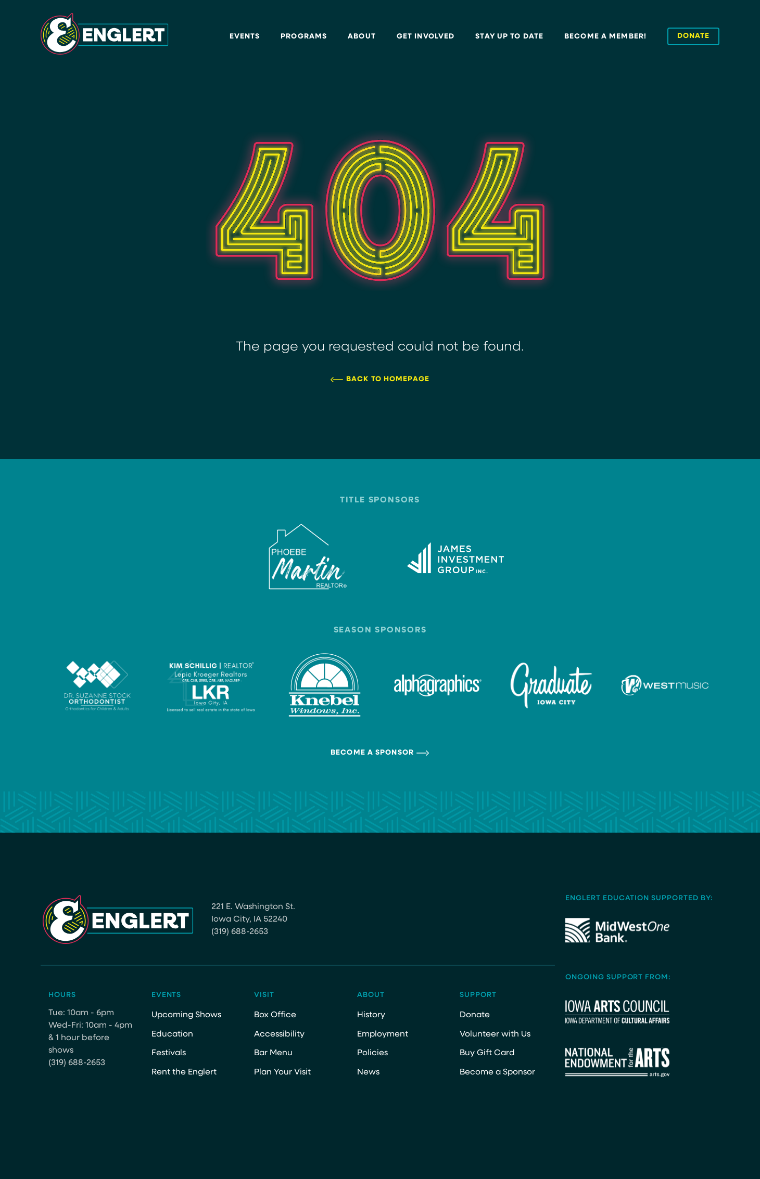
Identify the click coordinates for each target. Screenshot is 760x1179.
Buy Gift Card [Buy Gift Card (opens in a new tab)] (487, 1053)
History (371, 1015)
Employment (382, 1034)
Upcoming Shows (186, 1015)
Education (172, 1034)
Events (245, 37)
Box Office (275, 1015)
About (362, 37)
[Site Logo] (105, 34)
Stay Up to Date (509, 37)
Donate (475, 1015)
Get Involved (425, 37)
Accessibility (279, 1034)
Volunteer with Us (495, 1034)
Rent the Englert (184, 1072)
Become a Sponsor (372, 753)
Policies (372, 1053)
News (368, 1072)
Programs (304, 37)
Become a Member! (605, 37)
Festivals (168, 1053)
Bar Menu (273, 1053)
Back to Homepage (387, 379)
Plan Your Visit (282, 1072)
